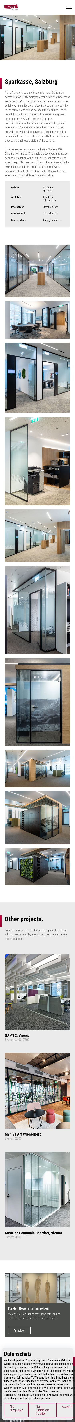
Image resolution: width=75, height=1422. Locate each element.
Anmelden (19, 1330)
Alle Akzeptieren (16, 1408)
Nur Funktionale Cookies (42, 1410)
